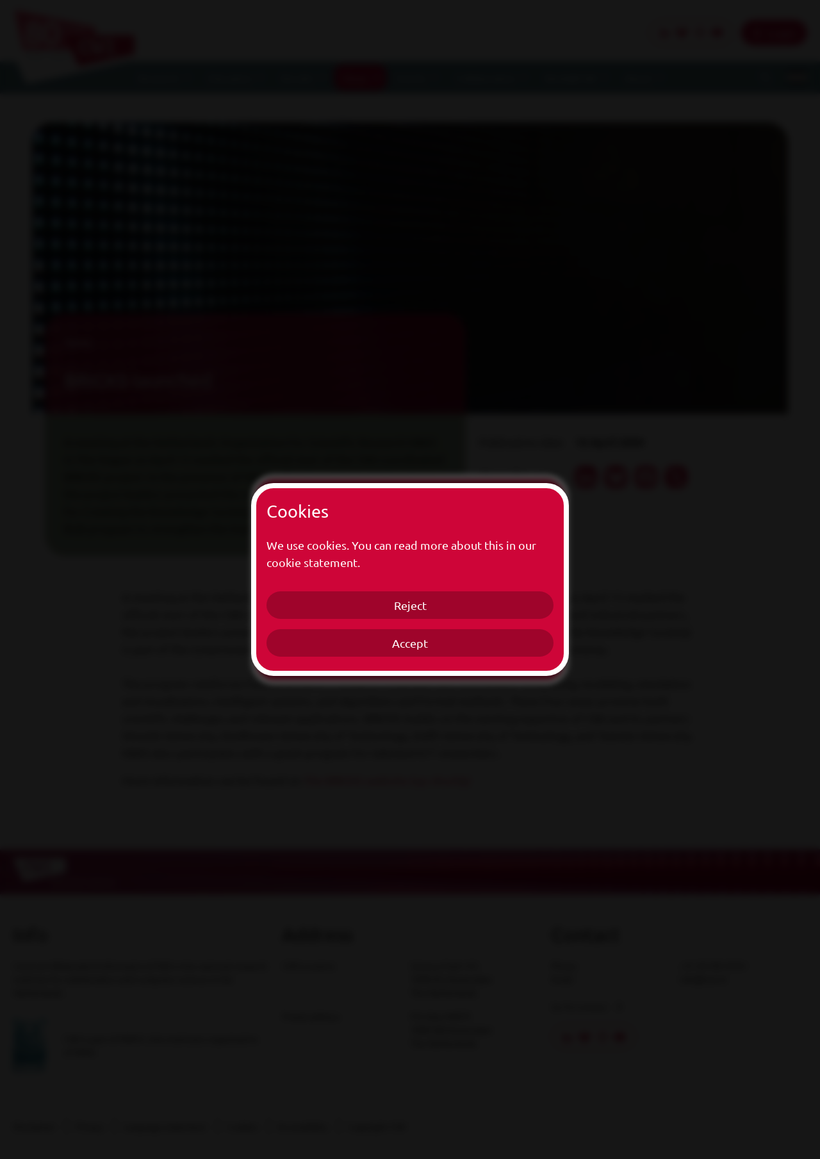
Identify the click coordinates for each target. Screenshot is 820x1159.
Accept (410, 643)
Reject (410, 605)
